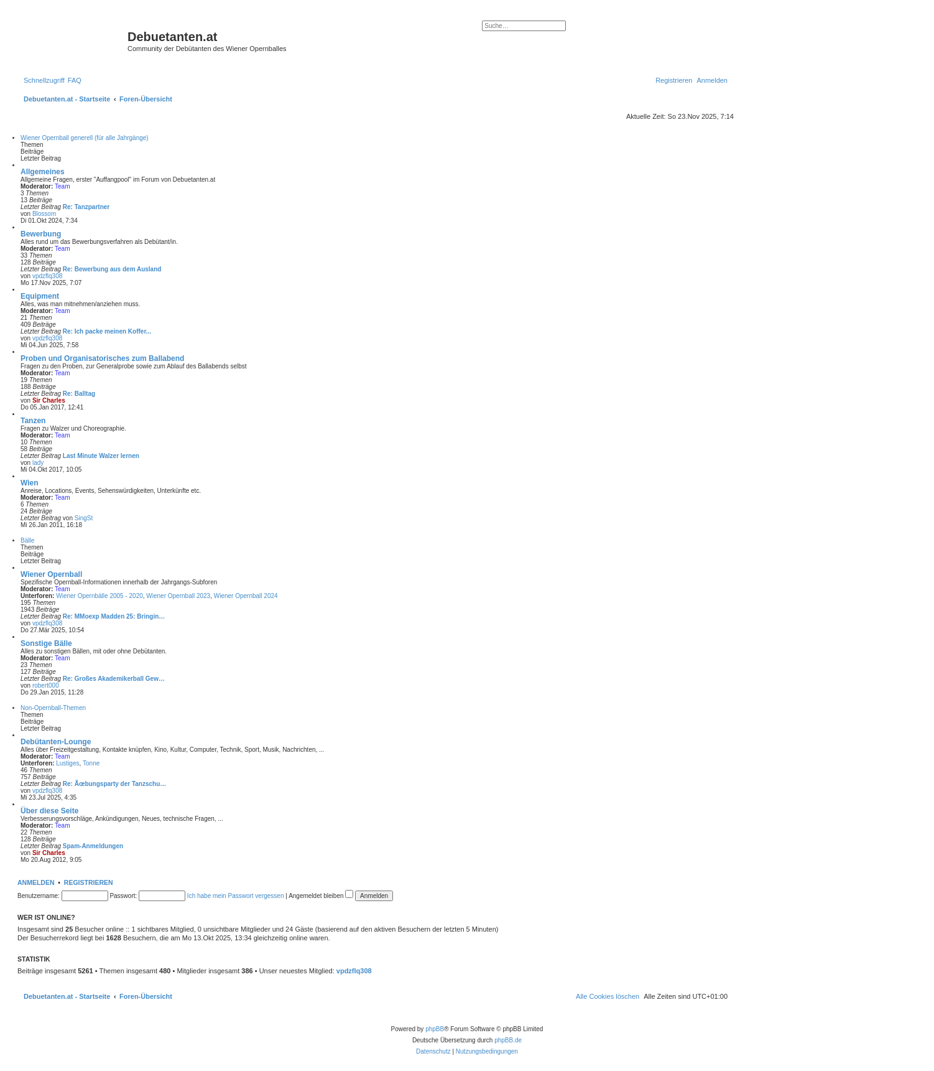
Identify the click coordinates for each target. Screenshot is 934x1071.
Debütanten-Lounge (56, 741)
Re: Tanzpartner (86, 206)
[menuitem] (74, 80)
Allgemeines (43, 171)
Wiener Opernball (51, 574)
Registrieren (88, 882)
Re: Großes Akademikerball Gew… (114, 678)
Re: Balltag (79, 393)
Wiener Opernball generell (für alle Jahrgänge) (85, 137)
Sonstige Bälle (46, 643)
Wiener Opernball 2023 (178, 595)
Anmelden (36, 882)
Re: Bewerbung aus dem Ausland (112, 269)
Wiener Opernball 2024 (246, 595)
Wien (30, 483)
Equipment (40, 296)
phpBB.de (508, 1040)
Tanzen (33, 420)
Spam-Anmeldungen (93, 846)
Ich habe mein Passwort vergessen (235, 895)
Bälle (27, 540)
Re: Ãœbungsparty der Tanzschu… (115, 783)
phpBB (434, 1029)
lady (38, 462)
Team (62, 186)
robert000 (45, 685)
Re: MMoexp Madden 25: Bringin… (114, 616)
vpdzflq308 (47, 276)
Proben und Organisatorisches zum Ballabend (102, 358)
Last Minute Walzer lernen (101, 455)
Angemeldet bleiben (321, 895)
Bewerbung (41, 234)
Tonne (91, 763)
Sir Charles (48, 400)
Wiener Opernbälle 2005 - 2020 (99, 595)
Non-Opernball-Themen (53, 707)
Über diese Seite (49, 811)
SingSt (84, 518)
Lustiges (67, 763)
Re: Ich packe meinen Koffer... (107, 331)
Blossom (44, 213)
